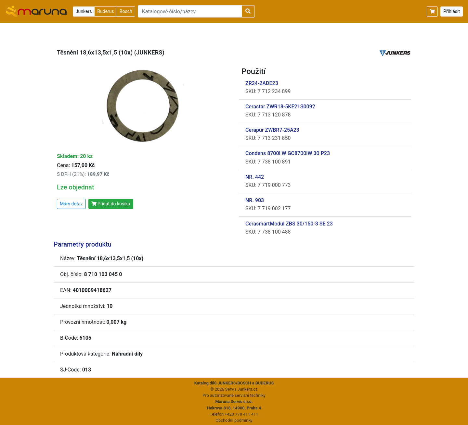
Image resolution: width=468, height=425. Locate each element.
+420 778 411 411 (241, 414)
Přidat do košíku (110, 203)
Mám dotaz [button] (71, 203)
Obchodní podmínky (233, 420)
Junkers (84, 11)
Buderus (105, 11)
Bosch (126, 11)
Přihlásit (451, 11)
